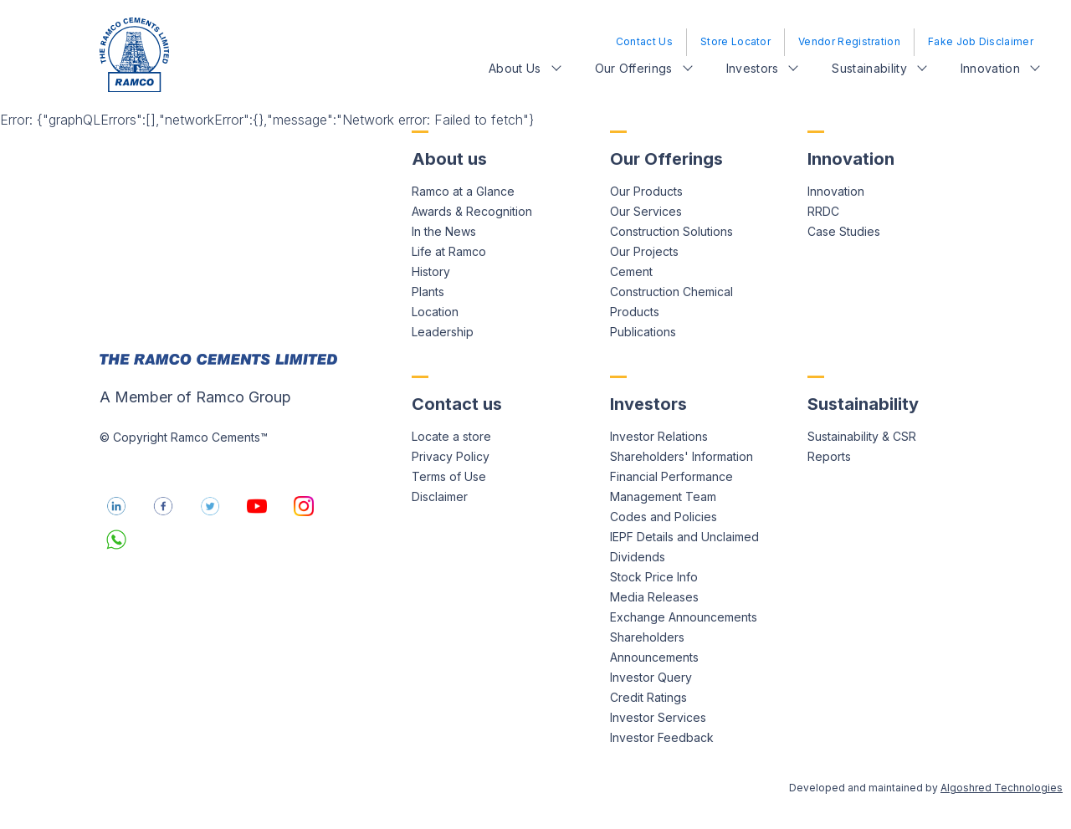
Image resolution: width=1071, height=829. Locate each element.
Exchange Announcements (683, 617)
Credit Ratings (648, 697)
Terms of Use (449, 476)
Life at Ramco (449, 251)
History (431, 271)
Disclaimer (440, 496)
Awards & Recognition (472, 211)
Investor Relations (659, 436)
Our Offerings (634, 68)
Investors (752, 68)
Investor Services (658, 717)
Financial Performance (671, 476)
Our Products (646, 191)
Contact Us (644, 41)
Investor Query (651, 677)
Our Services (646, 211)
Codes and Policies (663, 516)
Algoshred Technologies (1001, 787)
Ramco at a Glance (463, 191)
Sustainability (869, 68)
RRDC (823, 211)
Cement (631, 271)
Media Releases (654, 597)
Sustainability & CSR (861, 436)
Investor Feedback (662, 737)
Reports (829, 456)
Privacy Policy (450, 456)
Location (435, 311)
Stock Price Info (654, 577)
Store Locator (735, 41)
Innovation (990, 68)
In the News (444, 231)
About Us (515, 68)
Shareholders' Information (681, 456)
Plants (428, 291)
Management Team (663, 496)
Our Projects (644, 251)
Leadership (443, 332)
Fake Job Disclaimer (980, 41)
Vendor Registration (849, 41)
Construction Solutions (671, 231)
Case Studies (843, 231)
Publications (643, 332)
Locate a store (451, 436)
